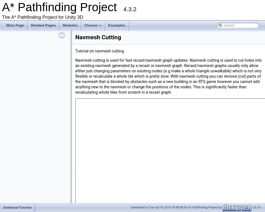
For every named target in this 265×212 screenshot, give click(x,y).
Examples (116, 25)
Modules (70, 25)
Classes (93, 27)
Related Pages (43, 25)
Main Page (15, 25)
